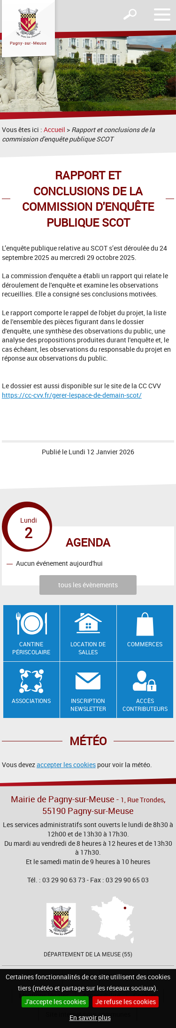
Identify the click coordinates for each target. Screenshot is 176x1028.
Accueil (54, 129)
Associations (31, 700)
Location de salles (88, 648)
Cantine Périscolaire (31, 648)
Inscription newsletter (88, 704)
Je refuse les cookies (125, 1001)
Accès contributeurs (145, 704)
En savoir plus (90, 1017)
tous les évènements (88, 584)
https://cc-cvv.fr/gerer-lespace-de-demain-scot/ (72, 395)
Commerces (144, 644)
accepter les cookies (66, 764)
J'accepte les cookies (55, 1001)
